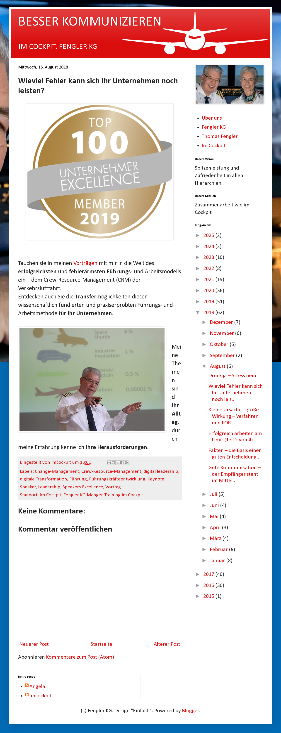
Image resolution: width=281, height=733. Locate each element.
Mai (215, 516)
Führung (78, 479)
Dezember (222, 322)
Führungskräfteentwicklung (117, 479)
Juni (215, 505)
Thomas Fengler (220, 136)
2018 (209, 312)
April (216, 527)
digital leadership (160, 471)
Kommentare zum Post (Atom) (80, 657)
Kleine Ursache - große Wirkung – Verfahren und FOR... (233, 416)
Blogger (190, 711)
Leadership (49, 487)
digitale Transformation (43, 479)
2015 (209, 596)
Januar (218, 560)
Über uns (212, 118)
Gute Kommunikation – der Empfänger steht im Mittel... (234, 474)
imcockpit (40, 696)
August (218, 366)
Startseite (101, 644)
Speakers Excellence (83, 487)
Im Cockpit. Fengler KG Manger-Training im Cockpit (91, 495)
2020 (209, 290)
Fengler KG (214, 127)
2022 (209, 268)
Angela (37, 686)
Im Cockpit (213, 146)
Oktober (220, 344)
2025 (209, 235)
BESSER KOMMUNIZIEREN (90, 22)
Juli (214, 494)
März (216, 538)
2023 (209, 257)
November (222, 333)
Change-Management (57, 471)
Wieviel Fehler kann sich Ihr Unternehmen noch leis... (235, 393)
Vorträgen (85, 263)
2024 (209, 246)
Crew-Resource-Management (111, 471)
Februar (219, 549)
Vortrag (113, 487)
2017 (209, 574)
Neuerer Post (34, 644)
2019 (209, 302)
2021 (209, 279)
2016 (209, 585)
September (223, 355)
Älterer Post (167, 644)
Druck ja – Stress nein (232, 375)
